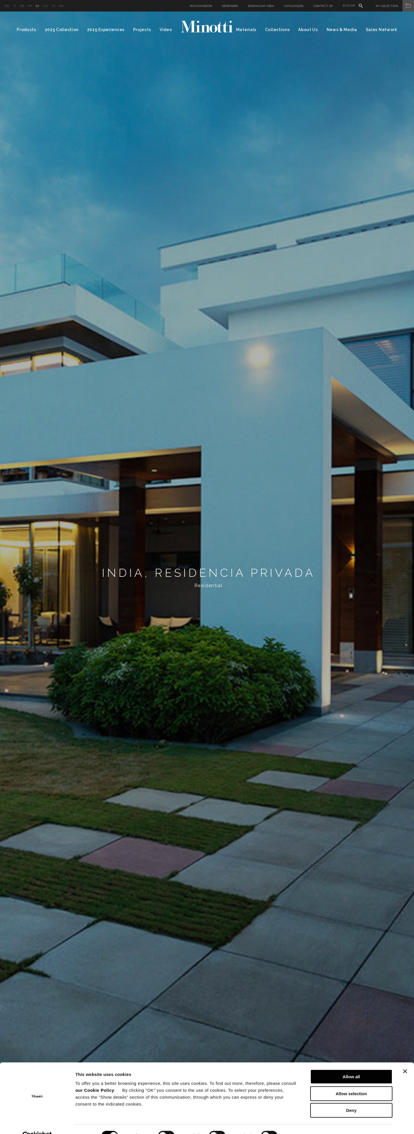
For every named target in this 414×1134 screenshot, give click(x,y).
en (7, 5)
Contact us (323, 5)
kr (61, 5)
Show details (301, 1122)
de (22, 5)
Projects (142, 29)
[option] (207, 573)
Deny (351, 1097)
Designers (230, 5)
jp (53, 5)
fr (30, 5)
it (14, 5)
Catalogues (294, 5)
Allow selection (351, 1080)
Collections (277, 29)
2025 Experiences (105, 29)
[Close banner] (405, 1058)
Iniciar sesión (201, 5)
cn (45, 5)
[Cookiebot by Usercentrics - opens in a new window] (37, 1122)
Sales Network (381, 29)
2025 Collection (62, 29)
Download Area (261, 5)
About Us (308, 29)
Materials (246, 29)
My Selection (395, 6)
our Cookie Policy (94, 1077)
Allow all (351, 1063)
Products (26, 29)
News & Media (342, 29)
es (37, 5)
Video (166, 29)
